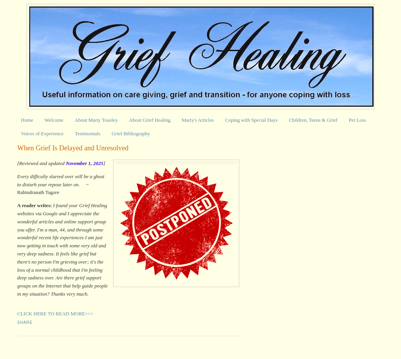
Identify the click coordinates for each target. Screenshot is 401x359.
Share (25, 322)
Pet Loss (357, 120)
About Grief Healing (150, 120)
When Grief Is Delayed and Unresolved (73, 148)
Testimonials (87, 133)
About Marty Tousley (96, 120)
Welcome (53, 120)
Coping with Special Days (251, 120)
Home (27, 120)
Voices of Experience (42, 133)
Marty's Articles (198, 120)
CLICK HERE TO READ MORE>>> (55, 313)
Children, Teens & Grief (313, 120)
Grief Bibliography (131, 133)
